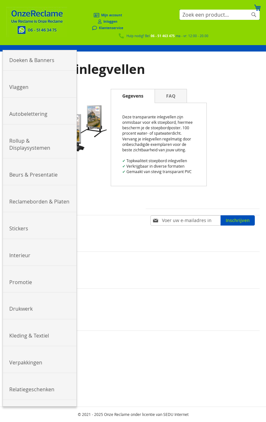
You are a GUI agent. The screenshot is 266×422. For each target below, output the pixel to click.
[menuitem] (40, 60)
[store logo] (36, 22)
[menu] (133, 48)
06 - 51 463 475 (163, 36)
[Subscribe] (238, 220)
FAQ (170, 96)
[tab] (133, 96)
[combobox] (220, 15)
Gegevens (132, 96)
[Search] (253, 15)
